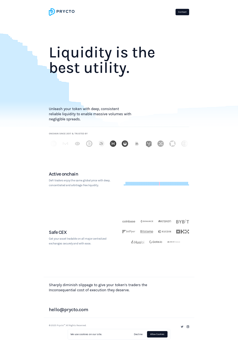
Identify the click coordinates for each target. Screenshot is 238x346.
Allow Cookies (157, 334)
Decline (138, 334)
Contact (182, 12)
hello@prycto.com (68, 309)
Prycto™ (61, 325)
